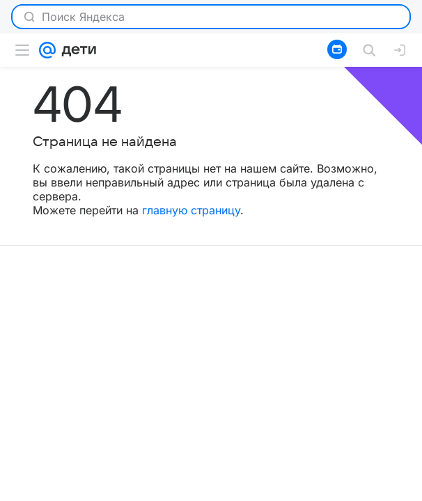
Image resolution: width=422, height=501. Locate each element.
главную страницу (191, 210)
